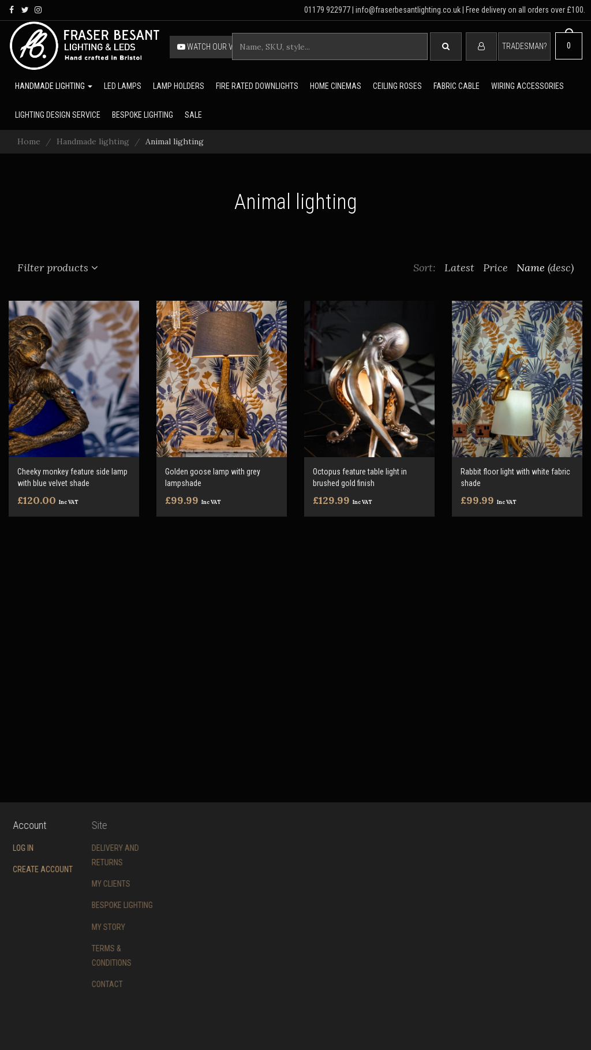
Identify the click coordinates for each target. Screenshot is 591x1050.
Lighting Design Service (57, 114)
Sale (193, 114)
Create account (31, 869)
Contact (77, 984)
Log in (11, 848)
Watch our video (213, 46)
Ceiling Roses (397, 86)
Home (28, 141)
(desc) (561, 267)
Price (495, 267)
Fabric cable (456, 86)
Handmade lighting (53, 86)
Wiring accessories (527, 86)
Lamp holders (178, 86)
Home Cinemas (335, 86)
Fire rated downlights (257, 86)
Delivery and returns (86, 855)
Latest (459, 267)
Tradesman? (524, 46)
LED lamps (122, 86)
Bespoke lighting (142, 114)
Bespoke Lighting (93, 905)
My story (79, 927)
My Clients (81, 883)
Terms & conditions (82, 955)
